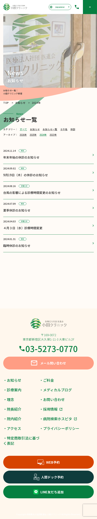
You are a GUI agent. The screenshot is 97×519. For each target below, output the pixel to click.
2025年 (33, 134)
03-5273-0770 (48, 349)
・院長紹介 (12, 409)
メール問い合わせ (48, 362)
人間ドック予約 (49, 477)
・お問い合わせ (52, 399)
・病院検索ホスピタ (58, 418)
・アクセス (12, 428)
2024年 (43, 134)
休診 (72, 129)
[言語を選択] (60, 7)
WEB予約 (48, 462)
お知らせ (35, 129)
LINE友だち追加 (48, 491)
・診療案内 (12, 389)
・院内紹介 (12, 418)
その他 (63, 129)
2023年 (53, 134)
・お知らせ (12, 380)
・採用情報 (50, 409)
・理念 (8, 399)
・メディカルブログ (55, 389)
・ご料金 (46, 380)
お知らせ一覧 (50, 129)
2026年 (23, 134)
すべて (23, 129)
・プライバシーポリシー (59, 428)
